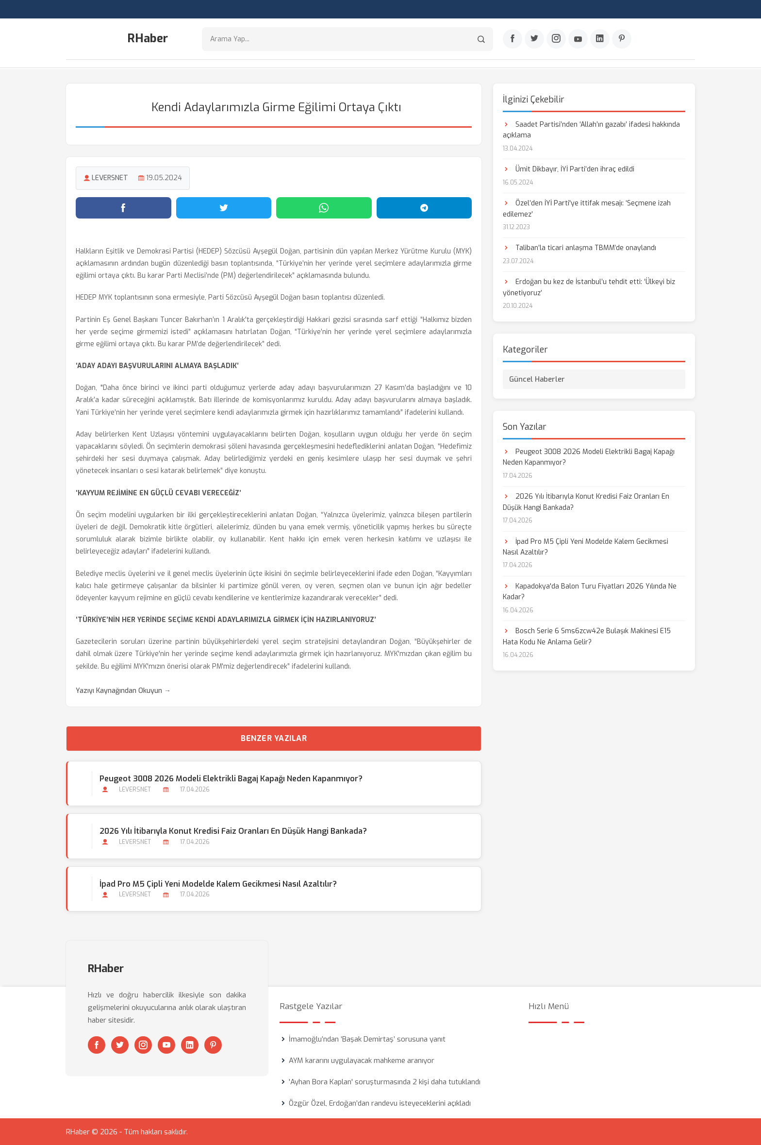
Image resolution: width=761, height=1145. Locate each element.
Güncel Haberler (537, 379)
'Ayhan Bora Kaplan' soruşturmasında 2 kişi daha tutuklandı (384, 1081)
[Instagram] (556, 39)
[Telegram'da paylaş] (424, 207)
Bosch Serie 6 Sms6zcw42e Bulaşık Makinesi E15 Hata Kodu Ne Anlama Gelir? (587, 636)
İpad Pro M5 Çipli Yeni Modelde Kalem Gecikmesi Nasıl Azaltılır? (218, 883)
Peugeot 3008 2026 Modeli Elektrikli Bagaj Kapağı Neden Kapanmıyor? (231, 778)
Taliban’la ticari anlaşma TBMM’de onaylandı (579, 248)
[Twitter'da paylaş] (224, 207)
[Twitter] (534, 39)
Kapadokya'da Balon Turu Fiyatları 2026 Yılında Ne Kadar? (590, 591)
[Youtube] (578, 39)
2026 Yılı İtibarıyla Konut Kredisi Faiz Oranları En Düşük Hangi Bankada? (233, 831)
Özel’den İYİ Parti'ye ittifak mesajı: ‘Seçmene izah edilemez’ (587, 208)
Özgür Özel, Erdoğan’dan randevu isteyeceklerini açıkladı (380, 1103)
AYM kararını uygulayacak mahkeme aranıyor (361, 1060)
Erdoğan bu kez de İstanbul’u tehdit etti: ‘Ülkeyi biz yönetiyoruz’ (589, 287)
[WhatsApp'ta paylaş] (324, 207)
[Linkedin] (600, 39)
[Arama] (481, 39)
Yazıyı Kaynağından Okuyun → (123, 690)
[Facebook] (512, 39)
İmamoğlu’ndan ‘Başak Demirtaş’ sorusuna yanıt (367, 1039)
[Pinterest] (621, 39)
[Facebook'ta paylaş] (123, 207)
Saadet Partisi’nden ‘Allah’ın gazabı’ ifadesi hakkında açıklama (591, 129)
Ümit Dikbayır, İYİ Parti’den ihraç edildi (568, 168)
